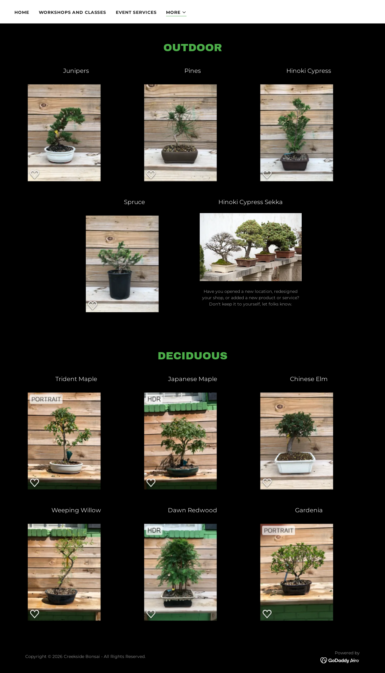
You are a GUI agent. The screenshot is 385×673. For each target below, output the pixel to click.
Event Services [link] (136, 12)
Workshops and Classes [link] (72, 12)
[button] (176, 12)
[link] (340, 660)
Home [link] (21, 12)
